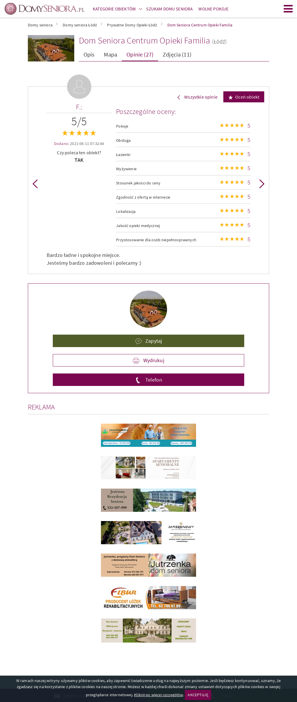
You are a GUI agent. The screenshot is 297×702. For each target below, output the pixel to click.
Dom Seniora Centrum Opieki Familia (144, 40)
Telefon (153, 379)
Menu (288, 8)
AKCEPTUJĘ (198, 694)
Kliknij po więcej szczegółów (158, 694)
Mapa (110, 54)
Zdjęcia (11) (177, 54)
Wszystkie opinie (200, 97)
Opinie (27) (139, 54)
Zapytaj (153, 341)
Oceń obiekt (247, 97)
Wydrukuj (153, 360)
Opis (89, 54)
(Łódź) (219, 41)
